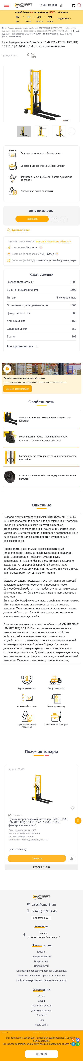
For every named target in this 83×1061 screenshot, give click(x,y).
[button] (71, 131)
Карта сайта (41, 1024)
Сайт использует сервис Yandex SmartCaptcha (41, 980)
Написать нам (40, 918)
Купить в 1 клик (18, 230)
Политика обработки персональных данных (41, 975)
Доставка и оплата (41, 1010)
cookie (27, 1037)
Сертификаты (41, 966)
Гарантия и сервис (41, 1005)
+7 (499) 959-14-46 (44, 911)
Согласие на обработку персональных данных (41, 970)
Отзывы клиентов (41, 956)
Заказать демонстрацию (17, 389)
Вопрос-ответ (41, 961)
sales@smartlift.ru (44, 904)
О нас (41, 996)
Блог (41, 1020)
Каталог (41, 951)
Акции (41, 1000)
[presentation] (78, 820)
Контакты (41, 1015)
